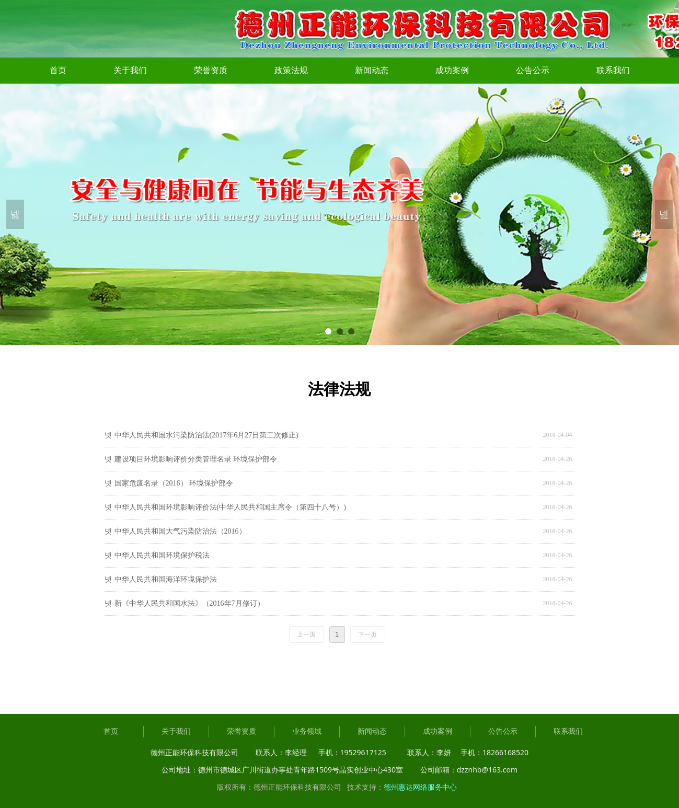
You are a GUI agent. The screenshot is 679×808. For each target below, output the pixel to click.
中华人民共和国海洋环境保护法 (165, 579)
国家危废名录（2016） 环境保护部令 (174, 483)
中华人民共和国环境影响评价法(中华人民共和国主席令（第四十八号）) (230, 507)
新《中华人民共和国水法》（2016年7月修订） (189, 603)
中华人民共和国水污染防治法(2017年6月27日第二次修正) (206, 435)
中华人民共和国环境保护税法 (162, 555)
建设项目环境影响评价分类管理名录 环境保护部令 (196, 459)
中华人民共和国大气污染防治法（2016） (180, 531)
